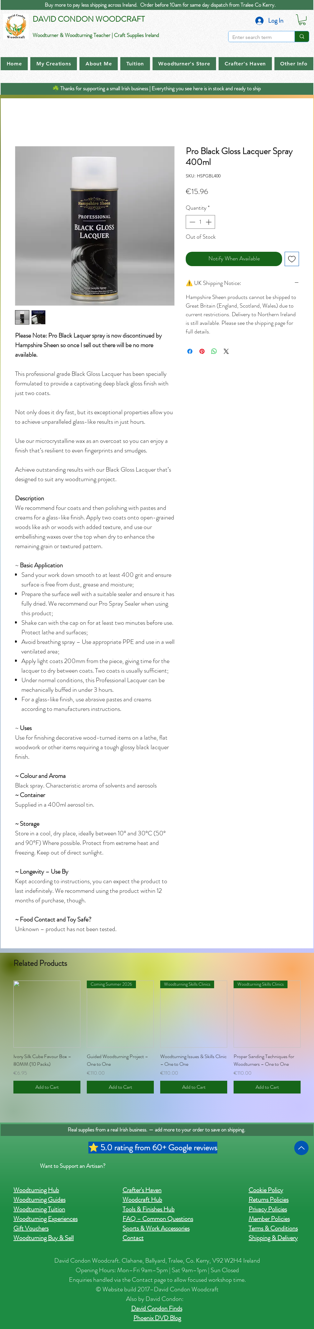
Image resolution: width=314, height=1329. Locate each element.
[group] (157, 1037)
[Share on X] (226, 351)
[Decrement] (192, 221)
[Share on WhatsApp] (214, 351)
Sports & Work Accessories (156, 1228)
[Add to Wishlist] (292, 259)
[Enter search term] (256, 37)
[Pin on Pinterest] (202, 351)
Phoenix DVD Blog (157, 1318)
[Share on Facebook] (190, 351)
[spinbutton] (200, 221)
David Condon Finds (156, 1308)
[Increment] (209, 221)
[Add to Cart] (46, 1087)
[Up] (301, 1148)
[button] (302, 19)
